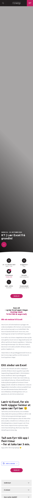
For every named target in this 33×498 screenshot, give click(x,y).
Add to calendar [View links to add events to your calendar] (10, 463)
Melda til (16, 296)
